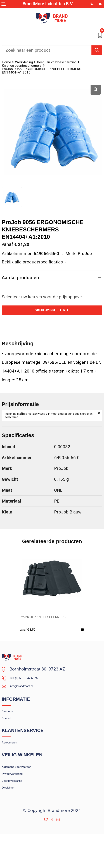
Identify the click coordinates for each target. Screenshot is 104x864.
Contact (9, 735)
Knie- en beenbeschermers (28, 71)
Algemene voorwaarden (25, 789)
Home (7, 62)
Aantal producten (22, 286)
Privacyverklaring (18, 798)
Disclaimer (12, 816)
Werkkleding (30, 62)
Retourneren (14, 762)
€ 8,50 (29, 639)
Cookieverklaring (18, 807)
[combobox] (46, 50)
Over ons (10, 726)
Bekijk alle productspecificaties (34, 269)
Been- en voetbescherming (28, 66)
